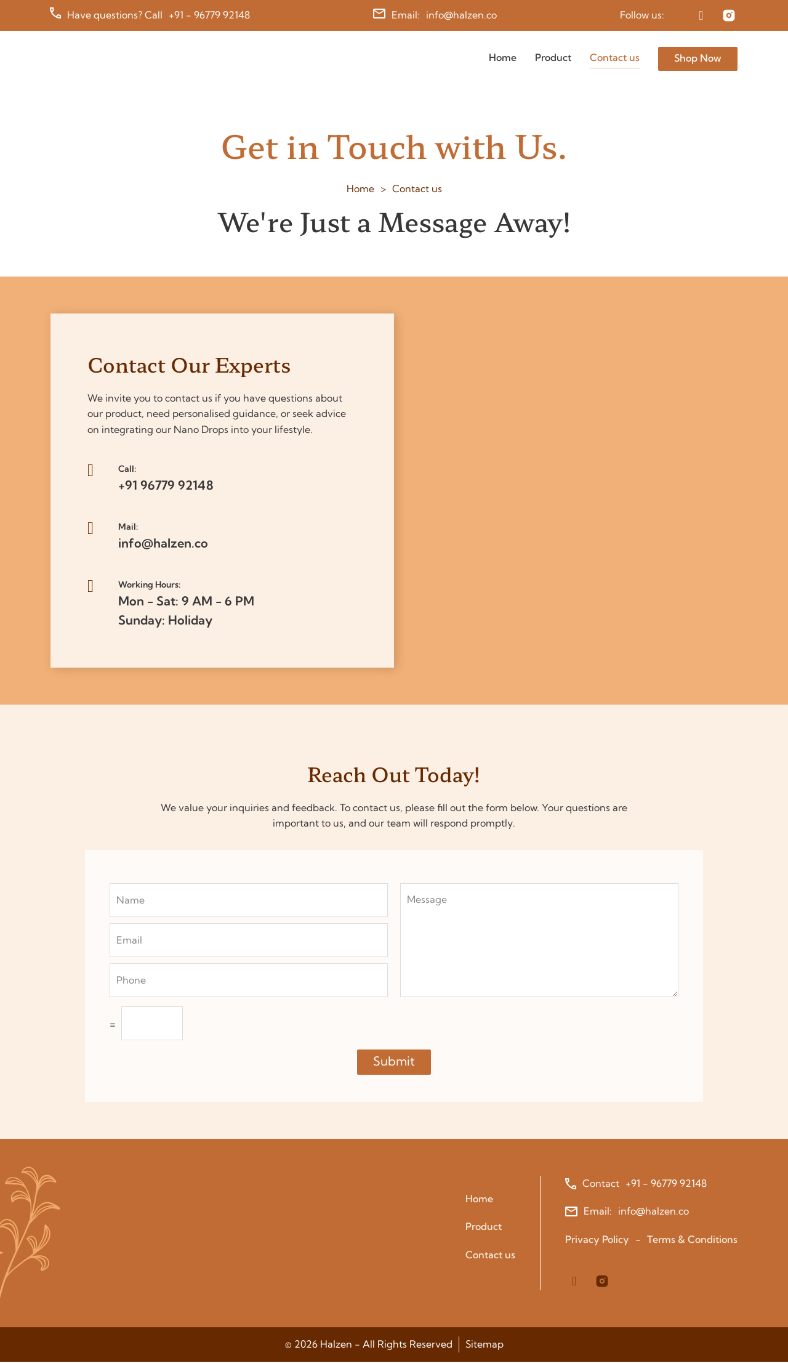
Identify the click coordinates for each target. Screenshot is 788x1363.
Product (553, 57)
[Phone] (249, 981)
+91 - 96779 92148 (210, 15)
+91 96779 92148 (166, 485)
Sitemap (484, 1345)
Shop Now (698, 58)
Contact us (615, 57)
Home (503, 57)
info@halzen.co (461, 15)
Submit (394, 1062)
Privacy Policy (597, 1240)
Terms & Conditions (692, 1240)
